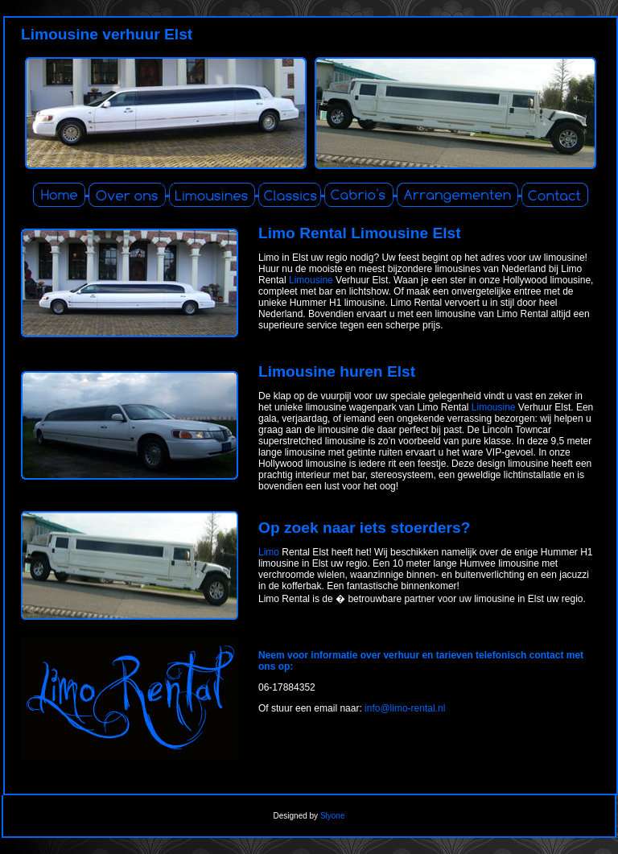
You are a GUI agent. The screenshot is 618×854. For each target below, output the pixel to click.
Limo (268, 552)
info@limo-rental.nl (405, 708)
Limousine (311, 280)
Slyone (332, 815)
